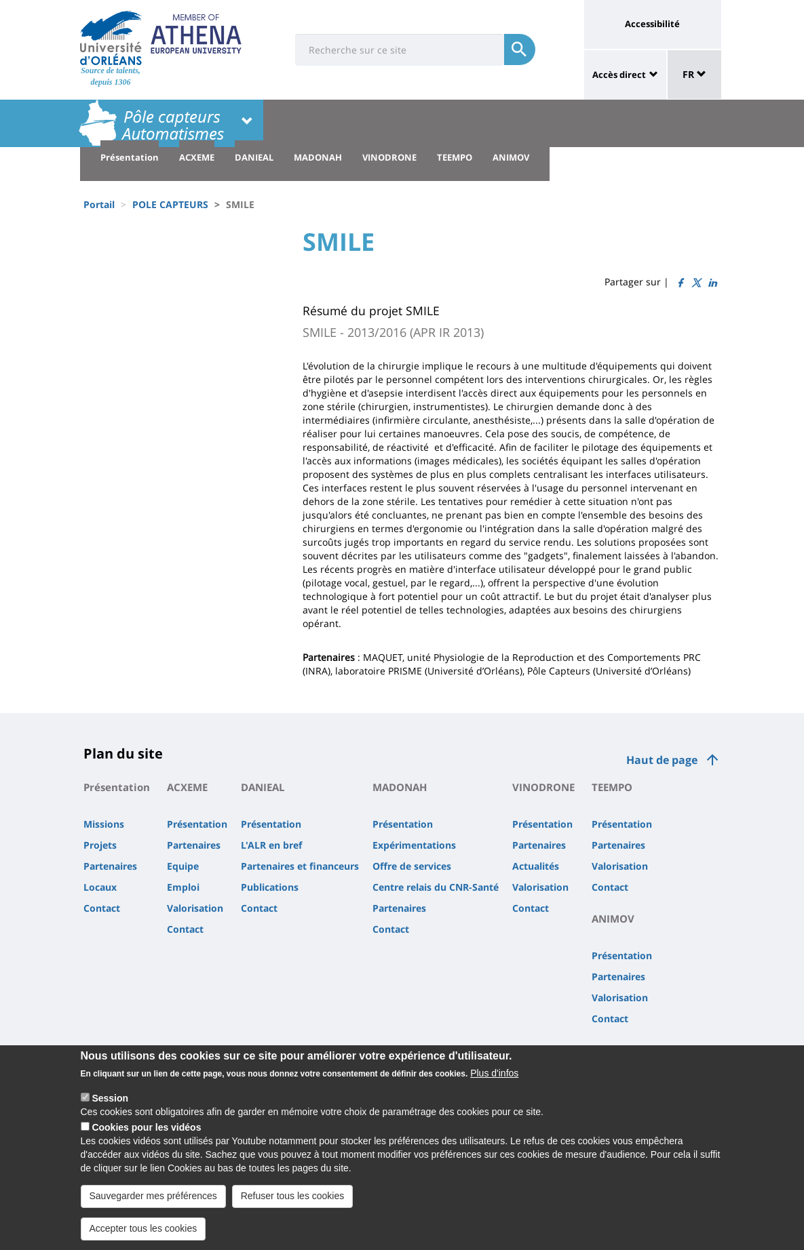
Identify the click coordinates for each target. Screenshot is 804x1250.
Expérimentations (414, 845)
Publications (270, 887)
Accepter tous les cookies (143, 1236)
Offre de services (411, 866)
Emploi (183, 887)
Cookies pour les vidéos (146, 1135)
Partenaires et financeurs (300, 866)
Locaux (100, 887)
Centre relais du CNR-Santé (435, 887)
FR (694, 74)
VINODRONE (389, 157)
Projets (100, 845)
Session (110, 1106)
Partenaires (110, 866)
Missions (103, 824)
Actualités (535, 866)
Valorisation (195, 908)
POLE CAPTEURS (170, 204)
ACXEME (196, 157)
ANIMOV (511, 157)
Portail (99, 204)
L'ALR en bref (271, 845)
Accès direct (619, 74)
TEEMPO (454, 157)
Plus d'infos (494, 1081)
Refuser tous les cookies (293, 1203)
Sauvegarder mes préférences (153, 1203)
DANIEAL (254, 157)
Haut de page (661, 759)
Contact (101, 908)
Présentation (129, 157)
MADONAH (318, 157)
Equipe (183, 866)
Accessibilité (652, 24)
